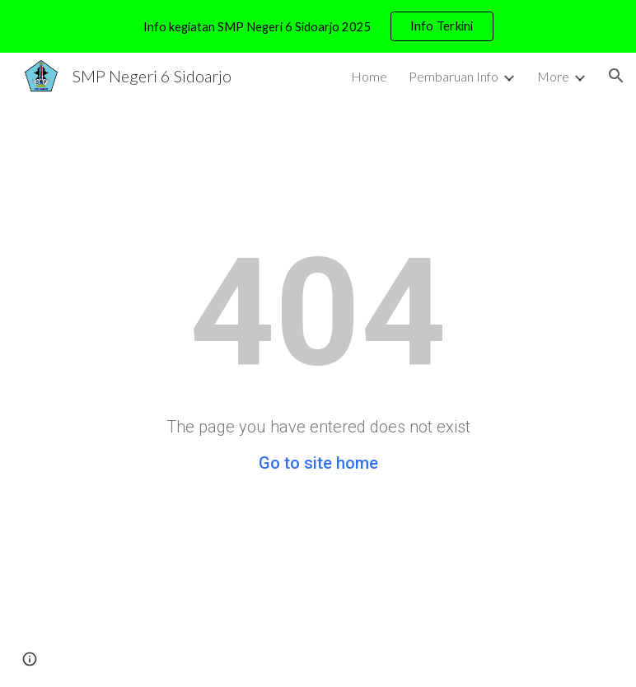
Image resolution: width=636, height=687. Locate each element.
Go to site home (318, 463)
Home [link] (369, 76)
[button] (616, 76)
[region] (318, 26)
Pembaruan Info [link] (453, 76)
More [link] (553, 76)
